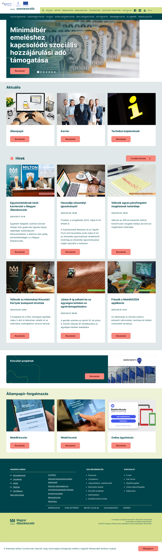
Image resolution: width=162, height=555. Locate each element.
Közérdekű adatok (95, 487)
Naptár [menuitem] (57, 10)
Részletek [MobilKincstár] (20, 445)
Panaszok (92, 475)
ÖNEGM (16, 487)
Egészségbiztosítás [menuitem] (36, 17)
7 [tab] (55, 72)
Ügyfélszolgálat (132, 483)
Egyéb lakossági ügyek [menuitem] (65, 17)
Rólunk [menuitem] (49, 10)
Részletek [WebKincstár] (70, 445)
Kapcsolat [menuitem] (127, 10)
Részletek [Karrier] (70, 139)
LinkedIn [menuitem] (139, 10)
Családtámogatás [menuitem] (18, 17)
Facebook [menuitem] (135, 10)
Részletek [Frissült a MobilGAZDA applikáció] (121, 336)
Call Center (130, 479)
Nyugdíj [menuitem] (49, 17)
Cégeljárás (17, 479)
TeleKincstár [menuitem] (94, 10)
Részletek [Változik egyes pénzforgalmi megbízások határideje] (121, 252)
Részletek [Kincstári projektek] (94, 376)
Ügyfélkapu (18, 491)
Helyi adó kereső (17, 495)
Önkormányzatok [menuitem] (117, 17)
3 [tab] (43, 72)
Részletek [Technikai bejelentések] (121, 139)
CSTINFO (52, 475)
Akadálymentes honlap (97, 499)
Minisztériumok (54, 497)
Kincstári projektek (96, 491)
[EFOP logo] (15, 4)
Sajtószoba (130, 491)
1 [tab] (38, 72)
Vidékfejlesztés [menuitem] (145, 17)
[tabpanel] (81, 49)
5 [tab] (49, 72)
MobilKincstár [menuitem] (81, 10)
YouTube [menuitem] (144, 10)
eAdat (15, 483)
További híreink (138, 158)
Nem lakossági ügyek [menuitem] (85, 17)
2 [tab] (41, 72)
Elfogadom (148, 548)
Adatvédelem (93, 495)
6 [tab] (52, 72)
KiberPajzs (52, 501)
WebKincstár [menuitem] (67, 10)
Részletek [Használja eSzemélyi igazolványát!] (70, 252)
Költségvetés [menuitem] (102, 17)
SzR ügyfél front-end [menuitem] (111, 10)
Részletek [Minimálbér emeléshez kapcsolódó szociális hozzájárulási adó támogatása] (20, 71)
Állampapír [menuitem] (131, 17)
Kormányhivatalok (55, 493)
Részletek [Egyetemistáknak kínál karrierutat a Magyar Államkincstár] (20, 252)
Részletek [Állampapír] (20, 139)
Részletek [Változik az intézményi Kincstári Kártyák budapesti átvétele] (20, 336)
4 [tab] (46, 72)
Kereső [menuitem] (43, 10)
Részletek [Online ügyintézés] (121, 445)
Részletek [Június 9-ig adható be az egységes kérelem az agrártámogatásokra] (70, 336)
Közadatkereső (19, 475)
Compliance (93, 479)
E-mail (128, 475)
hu (149, 10)
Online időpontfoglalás (135, 487)
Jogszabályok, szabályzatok (100, 483)
